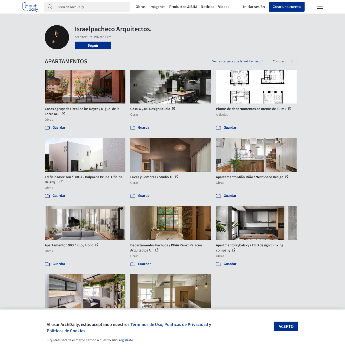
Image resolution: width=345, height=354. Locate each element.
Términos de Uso (146, 324)
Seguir (93, 45)
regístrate (126, 340)
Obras (141, 7)
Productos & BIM (183, 7)
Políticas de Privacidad (186, 324)
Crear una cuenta (287, 6)
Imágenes (157, 7)
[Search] (93, 7)
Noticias (207, 7)
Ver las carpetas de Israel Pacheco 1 (237, 61)
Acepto (286, 327)
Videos (223, 7)
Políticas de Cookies (66, 331)
